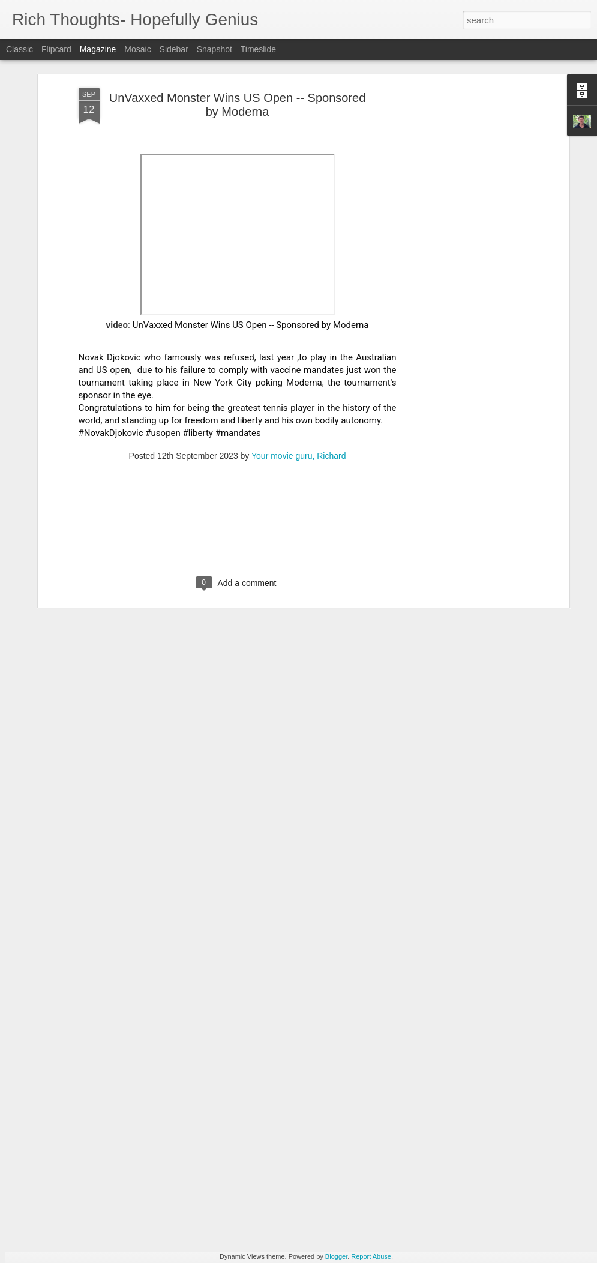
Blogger (336, 1256)
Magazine (98, 49)
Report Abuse (371, 1256)
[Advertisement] (463, 205)
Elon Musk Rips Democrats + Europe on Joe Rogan (160, 1157)
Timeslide (258, 49)
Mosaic (137, 49)
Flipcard (56, 49)
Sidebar (174, 49)
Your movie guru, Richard (298, 384)
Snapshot (214, 49)
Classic (19, 49)
